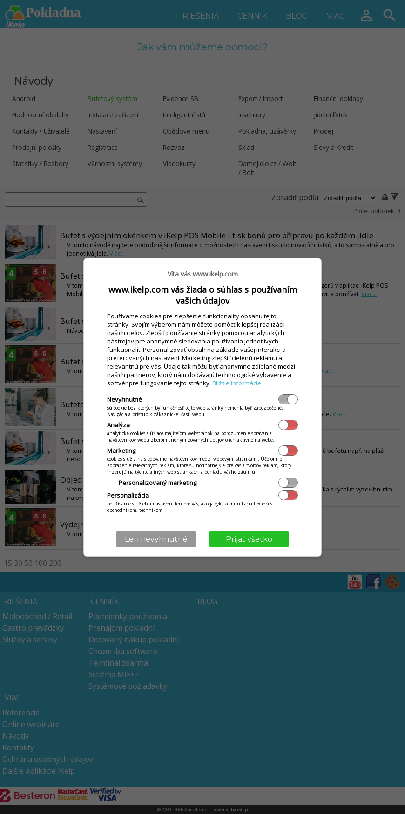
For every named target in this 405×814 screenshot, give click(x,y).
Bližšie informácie (236, 383)
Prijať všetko (249, 539)
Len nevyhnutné (156, 539)
